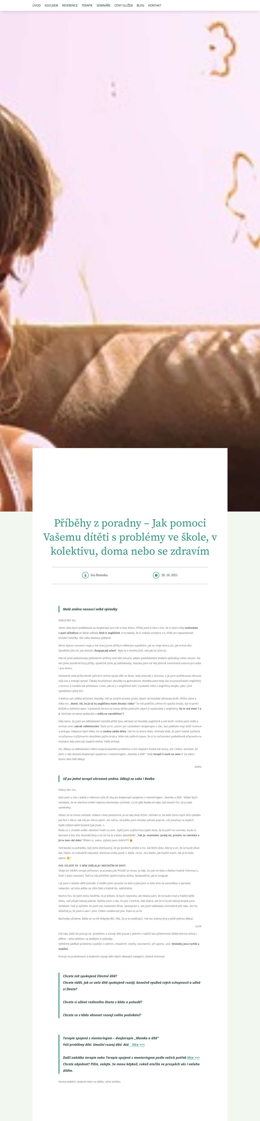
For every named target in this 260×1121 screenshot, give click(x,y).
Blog (140, 5)
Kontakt (154, 5)
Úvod (36, 5)
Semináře (103, 5)
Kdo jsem (51, 5)
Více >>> (137, 1044)
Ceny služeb (123, 5)
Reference (70, 5)
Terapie (87, 5)
